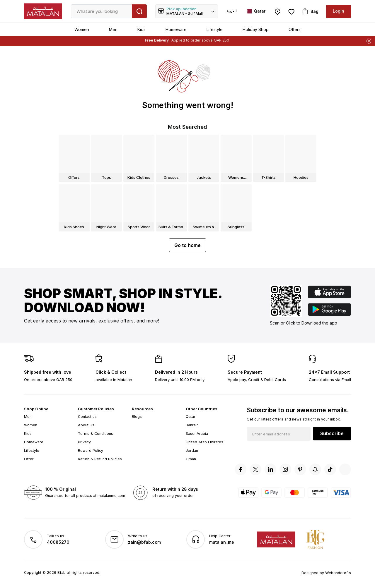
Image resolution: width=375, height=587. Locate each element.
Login (338, 10)
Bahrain (192, 425)
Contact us (87, 416)
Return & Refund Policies (100, 459)
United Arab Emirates (204, 442)
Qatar (190, 416)
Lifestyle (215, 29)
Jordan (192, 450)
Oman (191, 459)
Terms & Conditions (95, 433)
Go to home (187, 245)
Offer (29, 459)
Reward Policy (90, 450)
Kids (141, 29)
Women (81, 29)
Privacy (84, 442)
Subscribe (332, 433)
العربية (231, 11)
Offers (295, 29)
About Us (86, 425)
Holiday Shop (256, 29)
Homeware (176, 29)
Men (113, 29)
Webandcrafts (338, 572)
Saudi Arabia (197, 433)
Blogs (137, 416)
